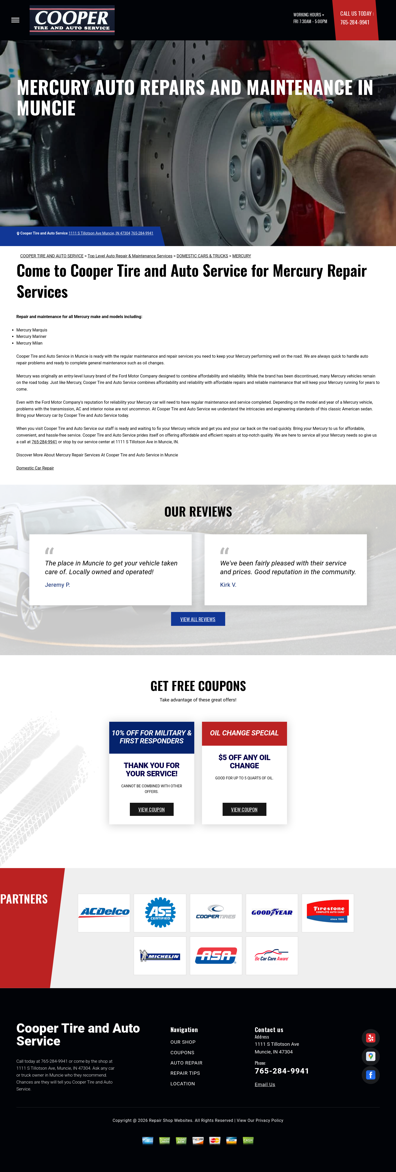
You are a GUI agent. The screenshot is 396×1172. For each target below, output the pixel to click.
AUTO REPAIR (187, 1063)
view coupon (151, 809)
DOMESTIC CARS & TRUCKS (202, 256)
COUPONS (183, 1053)
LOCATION (183, 1084)
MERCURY (241, 256)
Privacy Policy (269, 1120)
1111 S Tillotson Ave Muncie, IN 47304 (99, 233)
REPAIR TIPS (185, 1073)
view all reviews (197, 619)
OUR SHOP (183, 1042)
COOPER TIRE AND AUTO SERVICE (52, 256)
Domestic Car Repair (35, 468)
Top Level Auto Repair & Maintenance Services (130, 256)
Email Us (265, 1084)
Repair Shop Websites (170, 1120)
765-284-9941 (354, 22)
